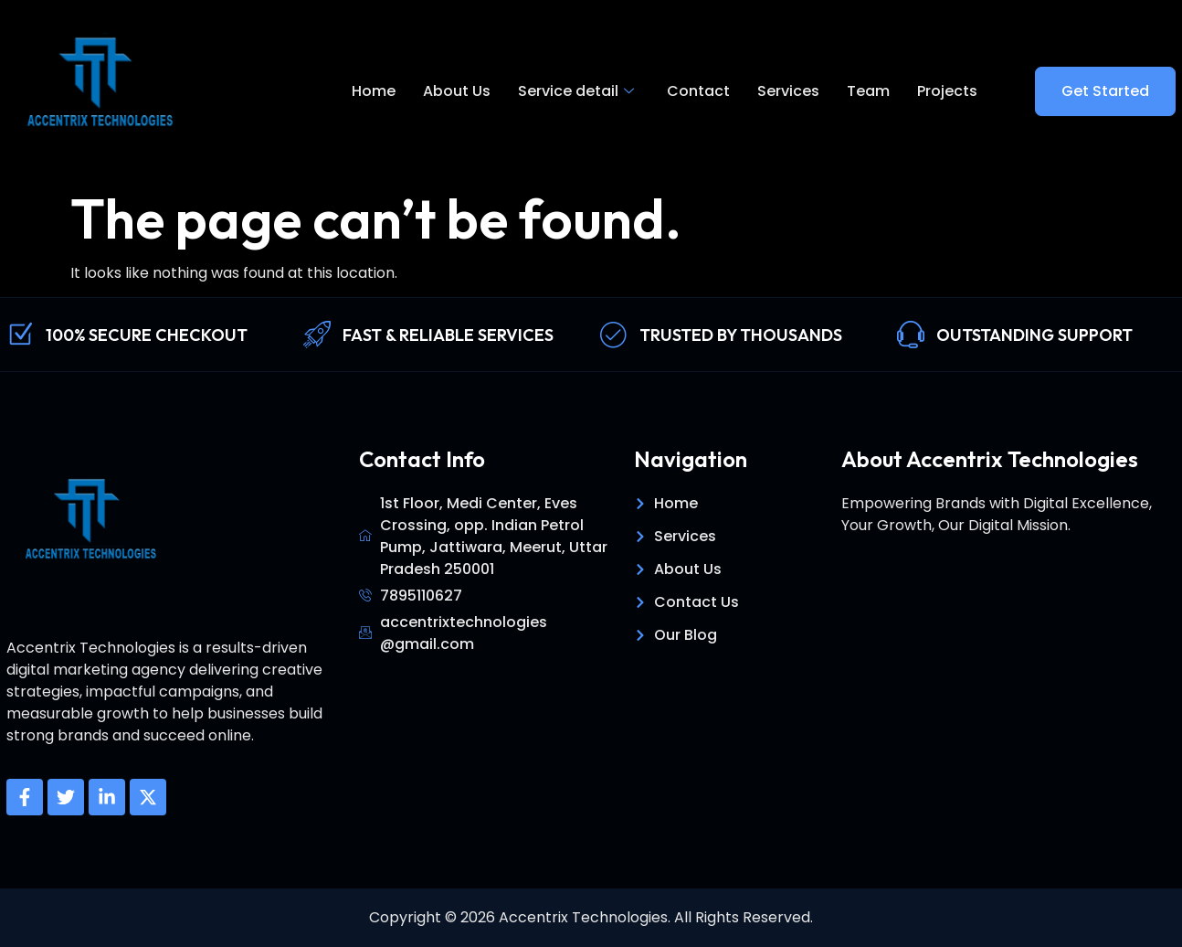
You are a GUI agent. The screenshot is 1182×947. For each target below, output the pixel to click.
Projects (947, 90)
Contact (698, 90)
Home (374, 90)
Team (868, 90)
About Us (457, 90)
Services (788, 90)
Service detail (576, 91)
